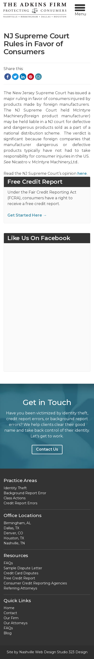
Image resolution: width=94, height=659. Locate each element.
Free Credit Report (19, 578)
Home (9, 608)
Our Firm (11, 618)
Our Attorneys (15, 623)
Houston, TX (14, 538)
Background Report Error (25, 493)
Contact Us (47, 449)
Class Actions (14, 498)
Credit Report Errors (20, 503)
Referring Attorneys (20, 588)
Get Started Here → (27, 215)
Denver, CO (13, 533)
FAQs (8, 563)
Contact (10, 613)
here (81, 173)
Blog (8, 633)
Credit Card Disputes (21, 573)
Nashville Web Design (37, 652)
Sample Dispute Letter (23, 568)
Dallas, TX (11, 528)
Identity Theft (15, 488)
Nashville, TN (14, 543)
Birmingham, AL (17, 523)
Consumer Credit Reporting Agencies (35, 583)
